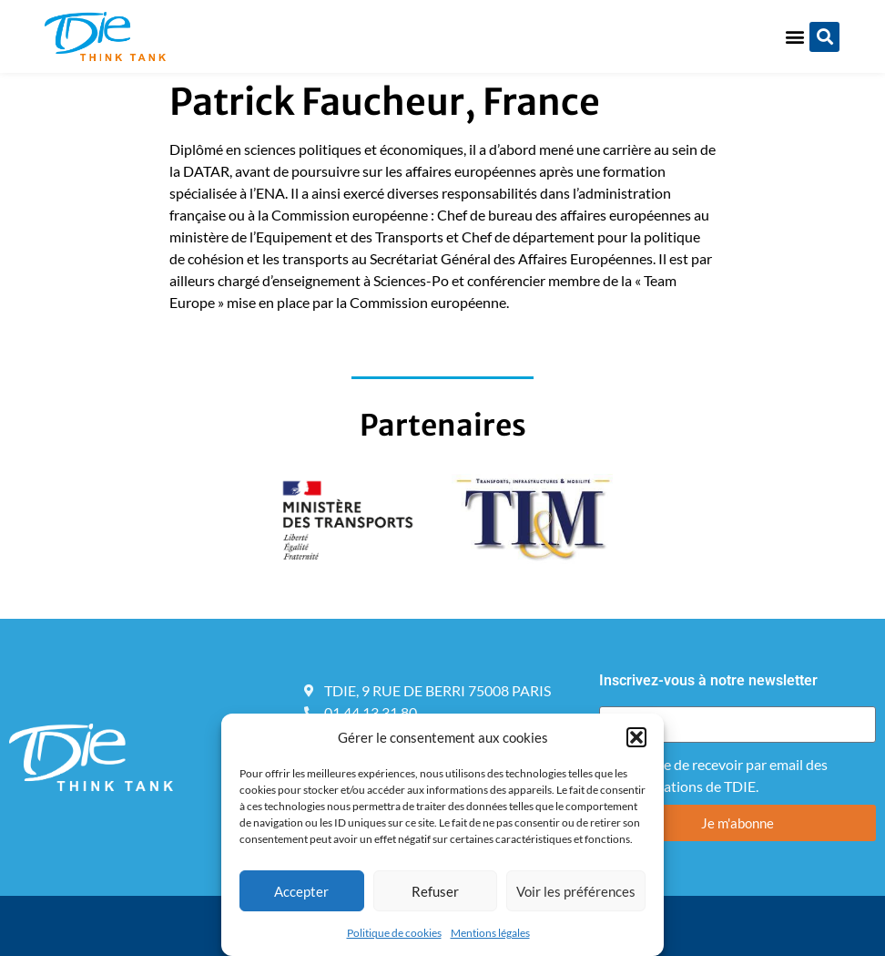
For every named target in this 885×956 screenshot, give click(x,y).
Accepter (301, 891)
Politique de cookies (394, 933)
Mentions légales (490, 933)
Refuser (435, 891)
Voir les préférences (576, 891)
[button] (636, 737)
